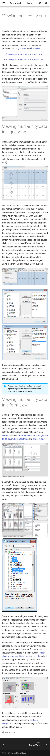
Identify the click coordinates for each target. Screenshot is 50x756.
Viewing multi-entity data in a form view (24, 59)
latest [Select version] (29, 3)
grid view (22, 48)
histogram (24, 656)
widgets (6, 435)
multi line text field (20, 439)
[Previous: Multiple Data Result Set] (4, 744)
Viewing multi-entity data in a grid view (24, 54)
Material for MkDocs (18, 753)
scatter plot (13, 656)
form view (35, 48)
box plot (37, 656)
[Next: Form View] (37, 744)
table (20, 435)
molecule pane (30, 435)
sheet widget (39, 439)
